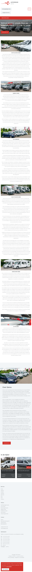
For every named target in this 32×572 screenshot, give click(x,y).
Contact (2, 499)
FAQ (1, 496)
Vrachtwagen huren (4, 514)
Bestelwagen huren (4, 508)
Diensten (2, 495)
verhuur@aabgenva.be (6, 9)
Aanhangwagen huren (5, 505)
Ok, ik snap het (5, 569)
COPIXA (14, 556)
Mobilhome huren (4, 511)
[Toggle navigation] (29, 9)
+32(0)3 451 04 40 (5, 12)
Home (2, 489)
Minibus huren (3, 509)
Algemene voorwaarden (19, 557)
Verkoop (2, 493)
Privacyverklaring (11, 557)
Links (2, 498)
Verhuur (2, 490)
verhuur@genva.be (4, 528)
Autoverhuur (3, 512)
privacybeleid (9, 566)
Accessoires (3, 506)
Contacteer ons (5, 32)
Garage (2, 492)
